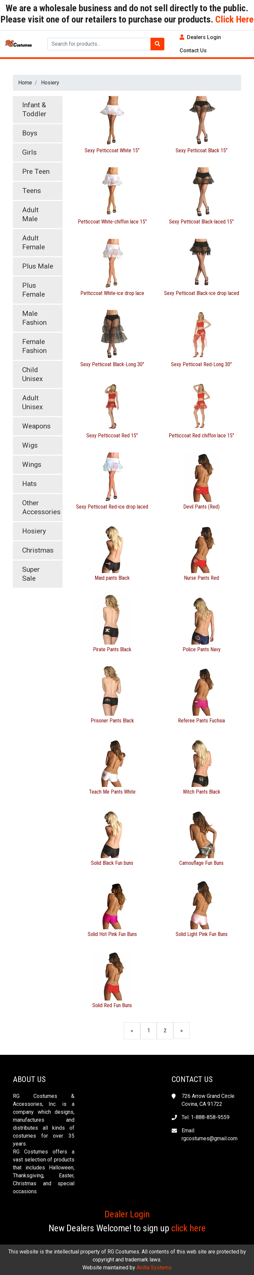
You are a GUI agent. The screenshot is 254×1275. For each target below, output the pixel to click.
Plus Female (33, 289)
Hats (29, 484)
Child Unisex (32, 374)
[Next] (181, 1030)
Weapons (36, 426)
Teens (31, 191)
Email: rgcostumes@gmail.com (209, 1134)
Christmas (38, 550)
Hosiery (50, 82)
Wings (31, 464)
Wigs (30, 445)
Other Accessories (41, 507)
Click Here (233, 19)
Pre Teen (36, 171)
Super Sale (31, 573)
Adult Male (30, 214)
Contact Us (193, 50)
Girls (29, 152)
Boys (29, 133)
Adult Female (33, 242)
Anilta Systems (154, 1267)
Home (25, 82)
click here (188, 1228)
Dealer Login (127, 1214)
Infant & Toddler (34, 109)
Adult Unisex (32, 402)
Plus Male (37, 266)
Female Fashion (34, 346)
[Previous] (132, 1030)
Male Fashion (34, 318)
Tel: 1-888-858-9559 (206, 1117)
